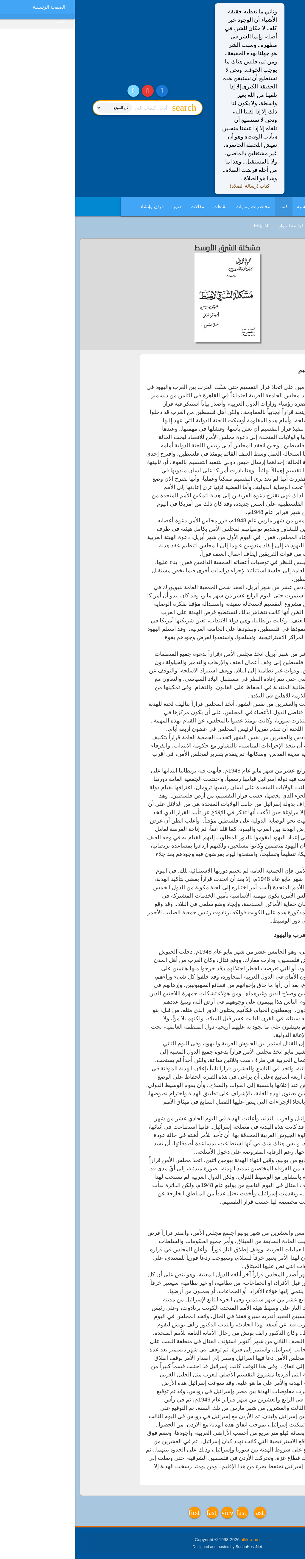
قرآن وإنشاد (77, 206)
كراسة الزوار (216, 225)
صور (102, 206)
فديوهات (246, 225)
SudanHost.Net (174, 1546)
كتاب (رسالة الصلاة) (175, 186)
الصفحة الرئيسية (238, 206)
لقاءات (145, 206)
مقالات (123, 206)
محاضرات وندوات (178, 206)
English (187, 225)
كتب (209, 206)
